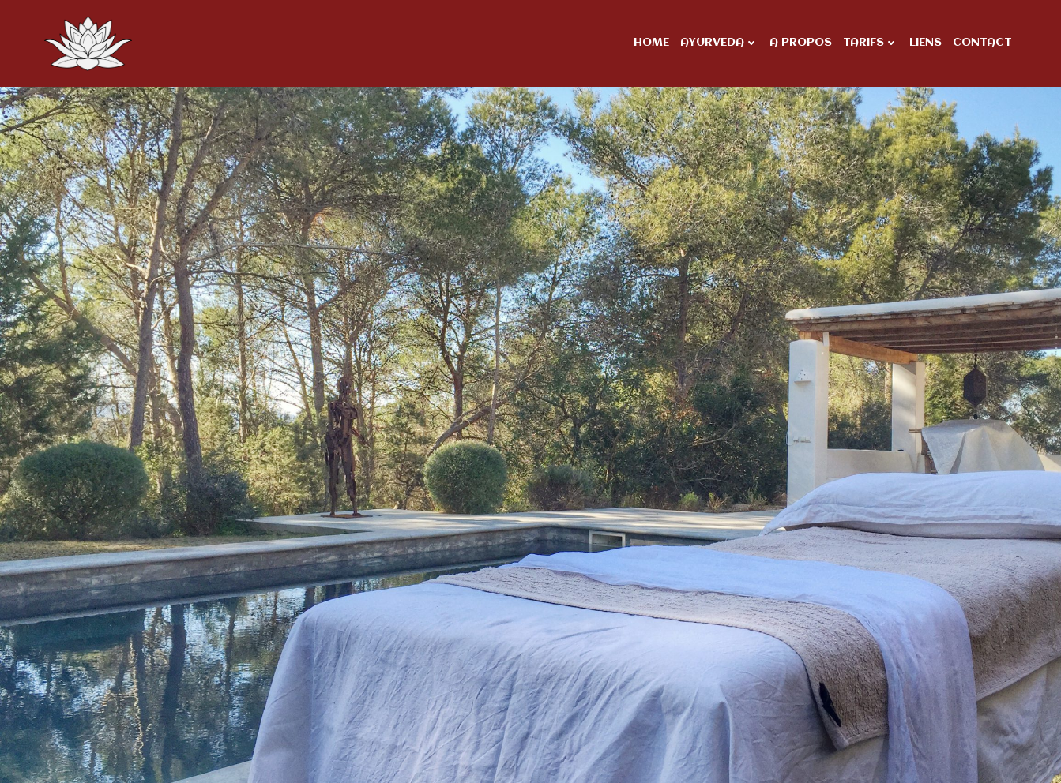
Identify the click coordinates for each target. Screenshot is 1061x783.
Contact (982, 42)
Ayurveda (719, 42)
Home (651, 42)
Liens (925, 42)
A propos (800, 42)
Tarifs (870, 42)
